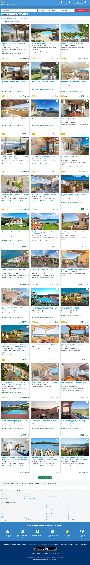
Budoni (47, 494)
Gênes (69, 514)
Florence (48, 520)
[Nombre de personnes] (67, 10)
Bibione (25, 514)
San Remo (3, 518)
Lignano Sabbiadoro (6, 516)
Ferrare (70, 512)
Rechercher (82, 10)
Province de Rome (28, 512)
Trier (25, 14)
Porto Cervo (71, 494)
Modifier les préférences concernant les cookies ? (45, 559)
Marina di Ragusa (72, 520)
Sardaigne (26, 508)
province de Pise (50, 510)
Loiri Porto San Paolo (29, 498)
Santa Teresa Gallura (51, 496)
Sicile (47, 506)
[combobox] (19, 10)
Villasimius (48, 518)
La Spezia (48, 512)
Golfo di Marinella (5, 498)
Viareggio (26, 518)
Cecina (70, 518)
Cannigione (26, 496)
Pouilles (70, 508)
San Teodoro (27, 494)
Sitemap (70, 544)
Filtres (13, 14)
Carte (20, 14)
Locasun (76, 544)
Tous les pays (63, 544)
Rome (25, 516)
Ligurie (70, 506)
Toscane (26, 506)
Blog (51, 544)
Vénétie (48, 508)
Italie (2, 506)
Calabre (25, 510)
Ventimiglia (4, 520)
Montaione (71, 516)
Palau (2, 496)
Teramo (3, 514)
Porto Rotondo (72, 496)
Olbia (2, 494)
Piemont (3, 510)
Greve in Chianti (28, 520)
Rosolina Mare (49, 514)
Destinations (5, 14)
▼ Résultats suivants (45, 477)
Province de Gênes (73, 510)
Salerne (3, 512)
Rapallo (48, 516)
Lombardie (4, 508)
